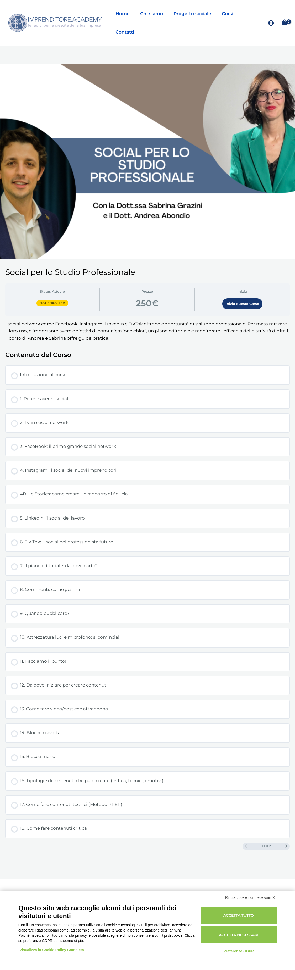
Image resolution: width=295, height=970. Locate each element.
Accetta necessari (238, 935)
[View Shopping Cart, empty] (284, 15)
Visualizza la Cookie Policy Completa (52, 950)
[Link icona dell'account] (271, 16)
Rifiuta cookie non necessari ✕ (250, 897)
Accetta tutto (238, 915)
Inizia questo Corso (242, 290)
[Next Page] (286, 833)
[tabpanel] (147, 317)
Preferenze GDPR (238, 951)
